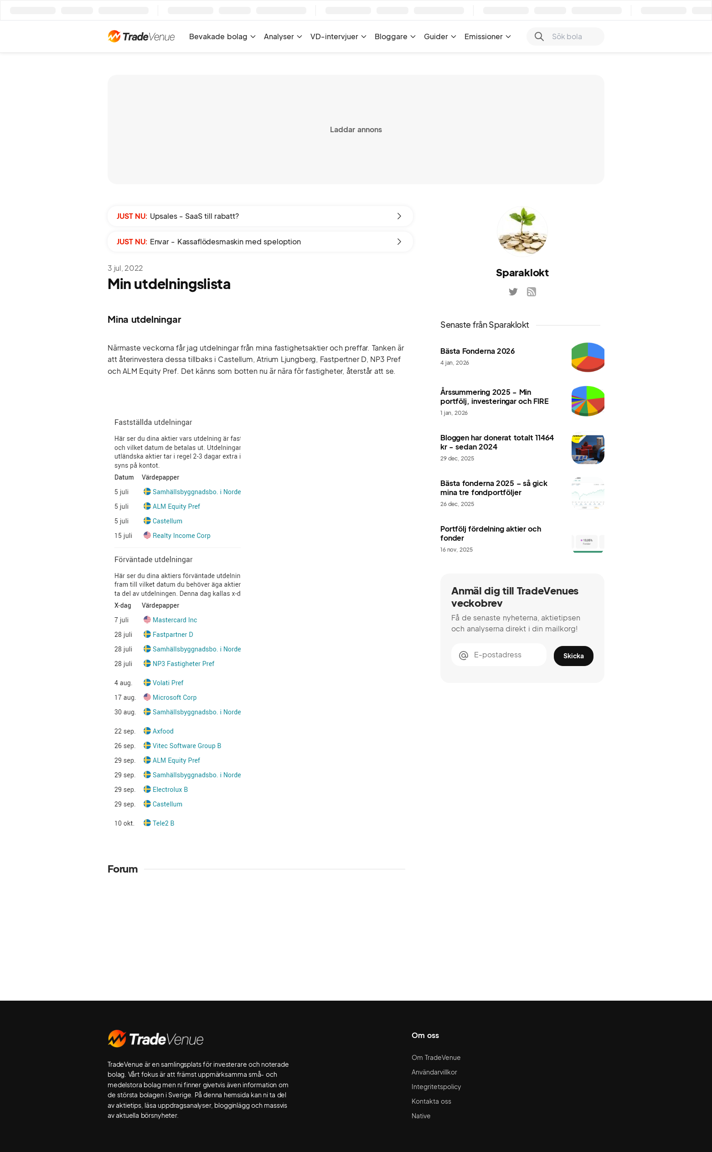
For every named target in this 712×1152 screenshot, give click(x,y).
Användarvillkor (434, 1072)
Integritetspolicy (436, 1086)
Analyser (283, 36)
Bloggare (396, 36)
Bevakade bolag (223, 36)
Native (421, 1115)
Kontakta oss (431, 1101)
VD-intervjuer (338, 36)
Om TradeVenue (436, 1057)
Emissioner (488, 36)
